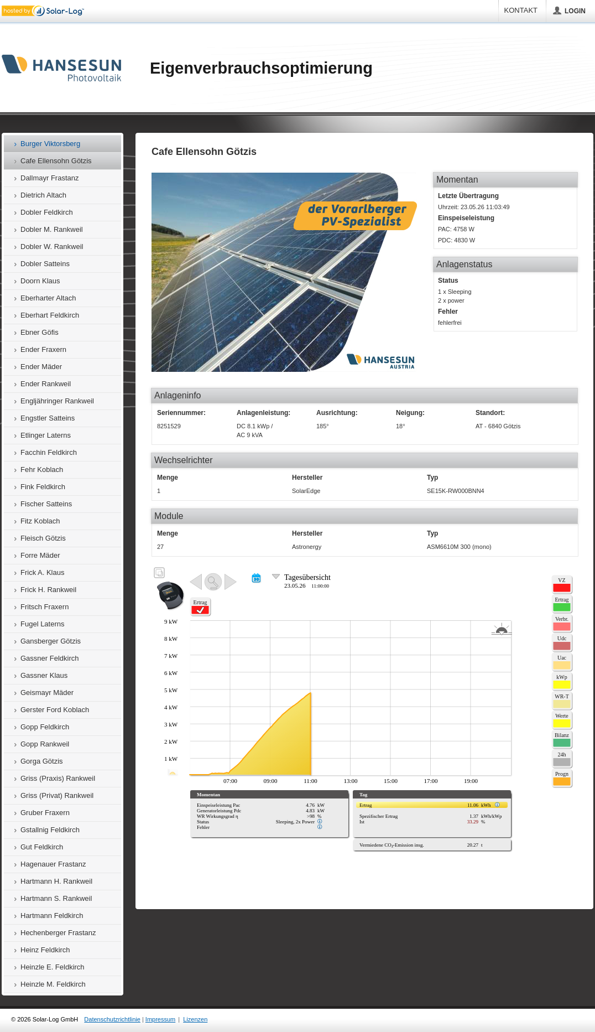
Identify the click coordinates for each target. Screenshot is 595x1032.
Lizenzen (195, 1019)
